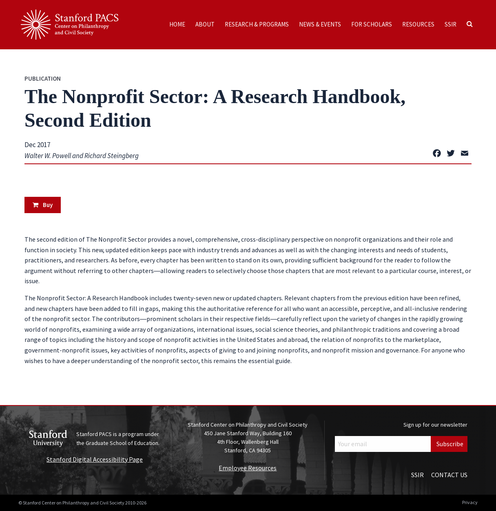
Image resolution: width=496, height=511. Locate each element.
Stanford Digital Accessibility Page (94, 459)
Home (177, 24)
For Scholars (371, 24)
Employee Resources (248, 468)
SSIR (450, 24)
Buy (43, 205)
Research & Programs (257, 24)
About (205, 24)
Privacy (470, 502)
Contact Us (449, 475)
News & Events (320, 24)
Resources (418, 24)
